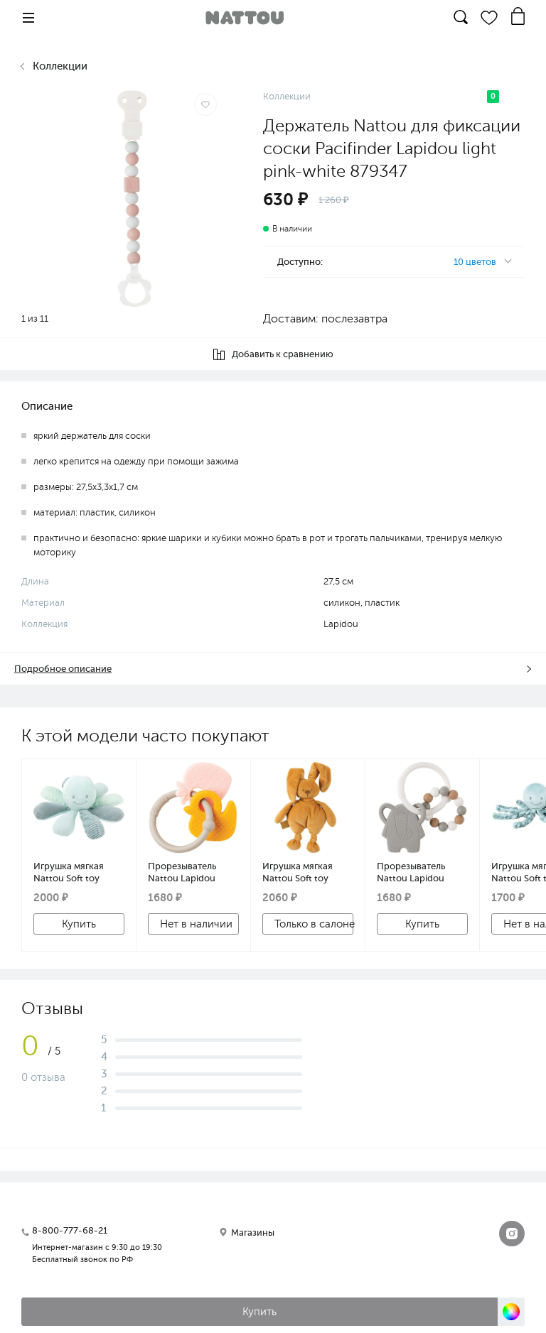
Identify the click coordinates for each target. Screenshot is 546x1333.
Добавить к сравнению (273, 354)
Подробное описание (63, 668)
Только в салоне (313, 924)
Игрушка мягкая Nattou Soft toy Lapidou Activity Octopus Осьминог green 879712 (75, 872)
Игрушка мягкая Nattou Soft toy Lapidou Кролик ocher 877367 (297, 872)
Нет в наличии (196, 924)
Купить (79, 924)
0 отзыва (43, 1077)
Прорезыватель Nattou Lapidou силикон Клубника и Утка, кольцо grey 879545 (193, 872)
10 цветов (475, 261)
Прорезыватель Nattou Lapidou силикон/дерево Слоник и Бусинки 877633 (417, 872)
